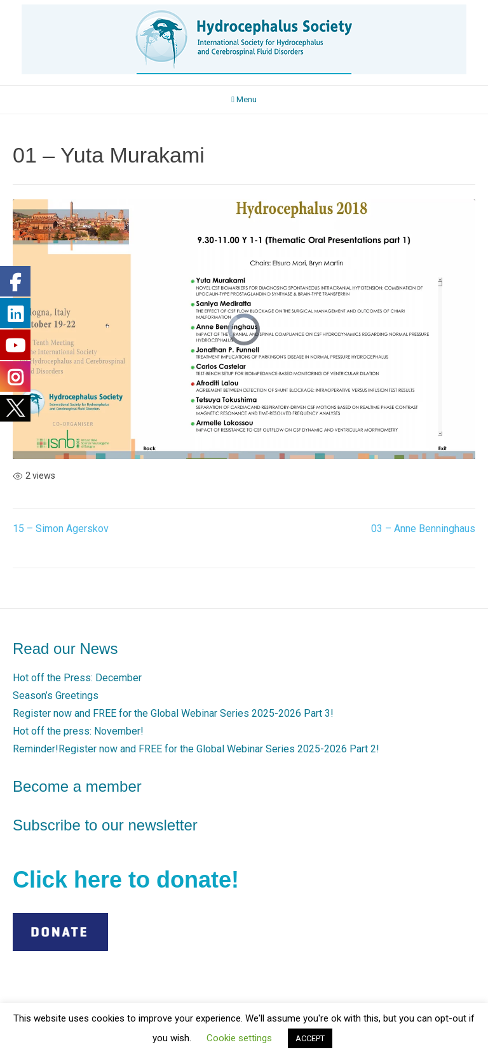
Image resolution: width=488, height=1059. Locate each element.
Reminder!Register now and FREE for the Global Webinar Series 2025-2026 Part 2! (196, 749)
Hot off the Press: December (77, 678)
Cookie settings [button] (239, 1038)
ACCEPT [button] (310, 1038)
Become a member (77, 786)
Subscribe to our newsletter (105, 825)
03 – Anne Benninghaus (423, 529)
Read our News (65, 648)
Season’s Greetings (55, 695)
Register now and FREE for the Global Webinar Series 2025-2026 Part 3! (173, 713)
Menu (244, 99)
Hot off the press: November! (78, 731)
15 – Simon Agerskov (61, 529)
